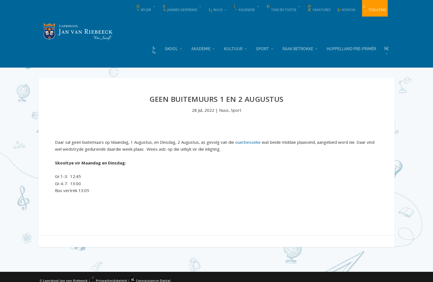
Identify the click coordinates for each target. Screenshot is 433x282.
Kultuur (233, 48)
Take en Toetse (281, 8)
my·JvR (143, 8)
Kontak (346, 9)
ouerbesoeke (248, 141)
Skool (171, 48)
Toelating (374, 8)
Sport (262, 48)
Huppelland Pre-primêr (351, 48)
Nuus (215, 9)
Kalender (244, 8)
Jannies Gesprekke (179, 8)
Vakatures (319, 8)
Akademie (200, 48)
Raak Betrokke (297, 48)
